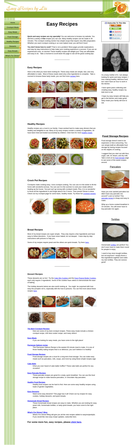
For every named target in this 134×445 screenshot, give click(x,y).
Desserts (12, 46)
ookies (93, 278)
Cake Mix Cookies (61, 278)
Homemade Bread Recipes (38, 401)
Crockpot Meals (13, 27)
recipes (73, 76)
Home (12, 23)
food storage (120, 158)
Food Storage (13, 37)
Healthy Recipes (13, 41)
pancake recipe (107, 198)
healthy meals (87, 133)
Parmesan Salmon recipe (37, 345)
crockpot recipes (89, 194)
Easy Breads (13, 51)
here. (87, 242)
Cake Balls (31, 364)
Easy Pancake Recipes (36, 373)
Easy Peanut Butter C (83, 278)
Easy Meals (32, 338)
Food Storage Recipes (36, 354)
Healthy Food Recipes (36, 382)
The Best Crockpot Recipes (38, 329)
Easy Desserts (33, 392)
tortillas (113, 245)
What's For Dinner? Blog (37, 412)
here (35, 291)
